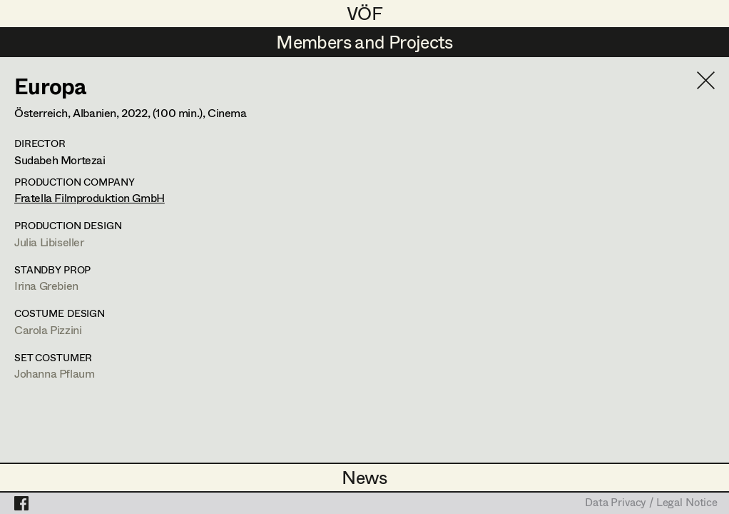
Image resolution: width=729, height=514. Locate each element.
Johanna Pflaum (54, 373)
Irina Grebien (46, 285)
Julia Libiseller (49, 242)
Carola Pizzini (47, 329)
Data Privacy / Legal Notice (651, 503)
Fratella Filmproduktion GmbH (89, 197)
